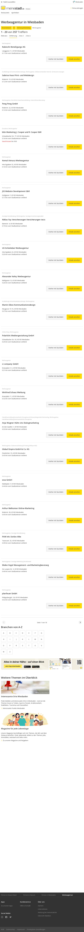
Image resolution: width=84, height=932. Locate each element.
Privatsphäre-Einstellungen (36, 929)
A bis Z (21, 36)
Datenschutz (10, 929)
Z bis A (28, 36)
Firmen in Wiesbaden (48, 895)
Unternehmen (42, 909)
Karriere (40, 906)
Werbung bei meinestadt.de (47, 912)
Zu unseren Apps (7, 906)
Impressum (21, 929)
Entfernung (13, 36)
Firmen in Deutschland (8, 895)
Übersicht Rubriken (44, 916)
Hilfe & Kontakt (25, 906)
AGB (2, 929)
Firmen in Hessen (29, 895)
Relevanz (4, 36)
